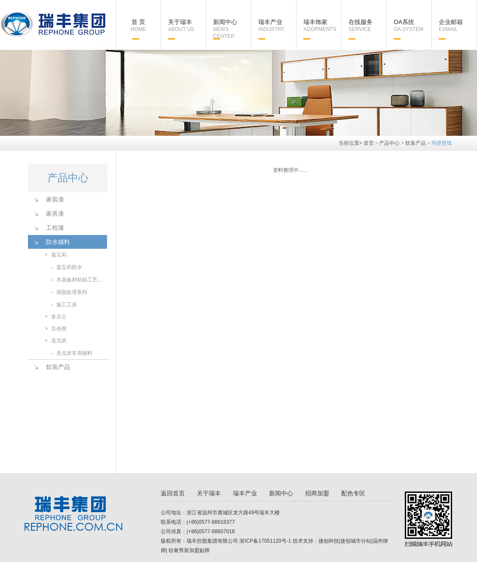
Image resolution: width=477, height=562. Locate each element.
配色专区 (353, 493)
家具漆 (55, 213)
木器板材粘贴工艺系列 (81, 280)
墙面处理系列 (71, 292)
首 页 (138, 25)
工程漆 (55, 227)
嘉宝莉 (59, 255)
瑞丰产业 (277, 25)
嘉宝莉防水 (69, 267)
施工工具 (66, 305)
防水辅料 (58, 241)
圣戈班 (59, 341)
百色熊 (59, 329)
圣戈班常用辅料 (74, 353)
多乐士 (59, 317)
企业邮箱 (458, 25)
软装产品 (415, 143)
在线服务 (367, 25)
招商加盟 (317, 493)
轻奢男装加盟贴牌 (188, 550)
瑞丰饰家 (322, 25)
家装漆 (55, 199)
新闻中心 (232, 29)
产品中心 (389, 143)
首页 (369, 143)
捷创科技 (328, 541)
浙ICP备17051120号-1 (265, 541)
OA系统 (412, 25)
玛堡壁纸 (441, 143)
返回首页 (173, 493)
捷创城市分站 (355, 541)
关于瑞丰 (187, 25)
